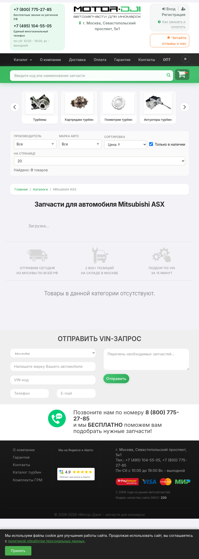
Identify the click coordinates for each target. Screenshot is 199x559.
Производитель (28, 136)
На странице (25, 153)
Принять (18, 551)
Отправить (116, 378)
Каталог (23, 60)
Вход (168, 8)
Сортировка (114, 137)
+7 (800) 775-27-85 (33, 9)
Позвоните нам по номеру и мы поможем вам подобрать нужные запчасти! (126, 421)
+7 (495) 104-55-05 (33, 25)
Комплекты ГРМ (28, 480)
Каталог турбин (27, 472)
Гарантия (122, 60)
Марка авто (69, 136)
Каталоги (40, 189)
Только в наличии (167, 144)
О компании (50, 60)
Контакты (146, 60)
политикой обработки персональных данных (46, 541)
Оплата (100, 60)
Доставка (77, 60)
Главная (21, 189)
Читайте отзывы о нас (174, 40)
